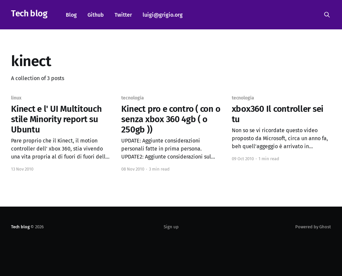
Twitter (123, 15)
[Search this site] (327, 14)
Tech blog (29, 13)
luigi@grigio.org (163, 15)
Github (96, 15)
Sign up (171, 226)
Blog (71, 15)
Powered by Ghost (313, 226)
